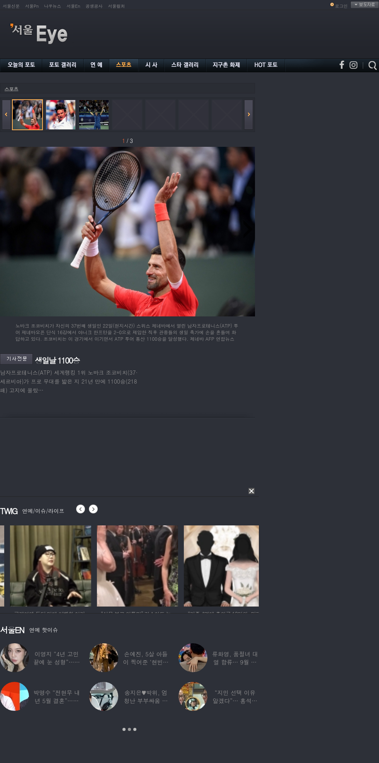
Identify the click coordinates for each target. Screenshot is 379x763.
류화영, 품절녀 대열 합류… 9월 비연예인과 (235, 662)
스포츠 (11, 89)
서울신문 (11, 6)
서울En (73, 6)
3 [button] (134, 729)
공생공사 (94, 6)
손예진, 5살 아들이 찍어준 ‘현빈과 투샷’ (146, 662)
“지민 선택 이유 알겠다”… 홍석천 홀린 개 (235, 700)
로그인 (341, 6)
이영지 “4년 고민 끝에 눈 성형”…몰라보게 (56, 662)
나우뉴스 (52, 6)
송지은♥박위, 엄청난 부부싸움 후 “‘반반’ (146, 700)
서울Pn (32, 6)
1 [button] (124, 729)
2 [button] (129, 729)
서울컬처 (116, 6)
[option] (95, 565)
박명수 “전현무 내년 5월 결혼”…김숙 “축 (56, 700)
